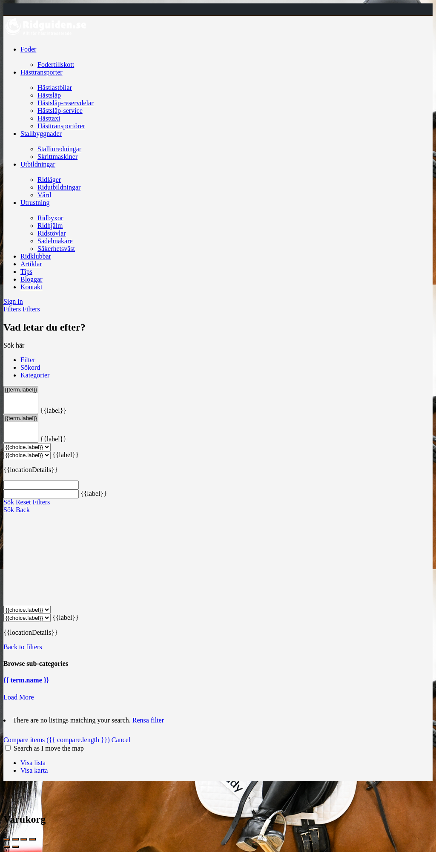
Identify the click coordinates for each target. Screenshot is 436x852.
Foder (28, 49)
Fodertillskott (55, 64)
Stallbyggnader (41, 133)
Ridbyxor (50, 218)
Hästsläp (49, 95)
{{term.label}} (21, 389)
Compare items (57, 739)
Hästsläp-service (60, 110)
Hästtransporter (41, 72)
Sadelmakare (55, 241)
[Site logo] (45, 34)
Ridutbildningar (58, 187)
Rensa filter (148, 720)
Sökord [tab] (30, 367)
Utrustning (34, 202)
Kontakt (31, 287)
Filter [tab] (27, 359)
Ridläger (49, 179)
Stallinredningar (59, 149)
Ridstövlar (51, 233)
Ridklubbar (35, 256)
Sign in (13, 301)
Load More (18, 697)
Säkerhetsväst (56, 248)
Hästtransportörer (61, 126)
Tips (26, 271)
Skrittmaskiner (57, 156)
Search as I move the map (49, 748)
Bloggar (31, 279)
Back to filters (22, 647)
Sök (8, 502)
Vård (44, 195)
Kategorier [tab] (34, 375)
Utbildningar (37, 164)
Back (23, 509)
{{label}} (53, 410)
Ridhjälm (50, 225)
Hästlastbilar (54, 87)
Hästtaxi (48, 118)
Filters (13, 309)
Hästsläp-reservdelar (65, 102)
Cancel (121, 739)
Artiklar (31, 264)
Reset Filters (33, 502)
